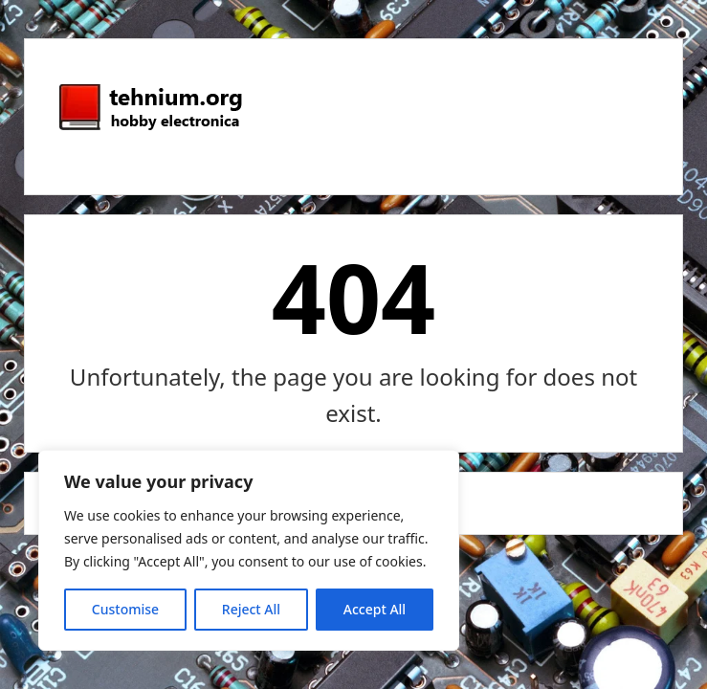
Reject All (251, 609)
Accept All (374, 609)
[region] (248, 550)
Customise (125, 609)
